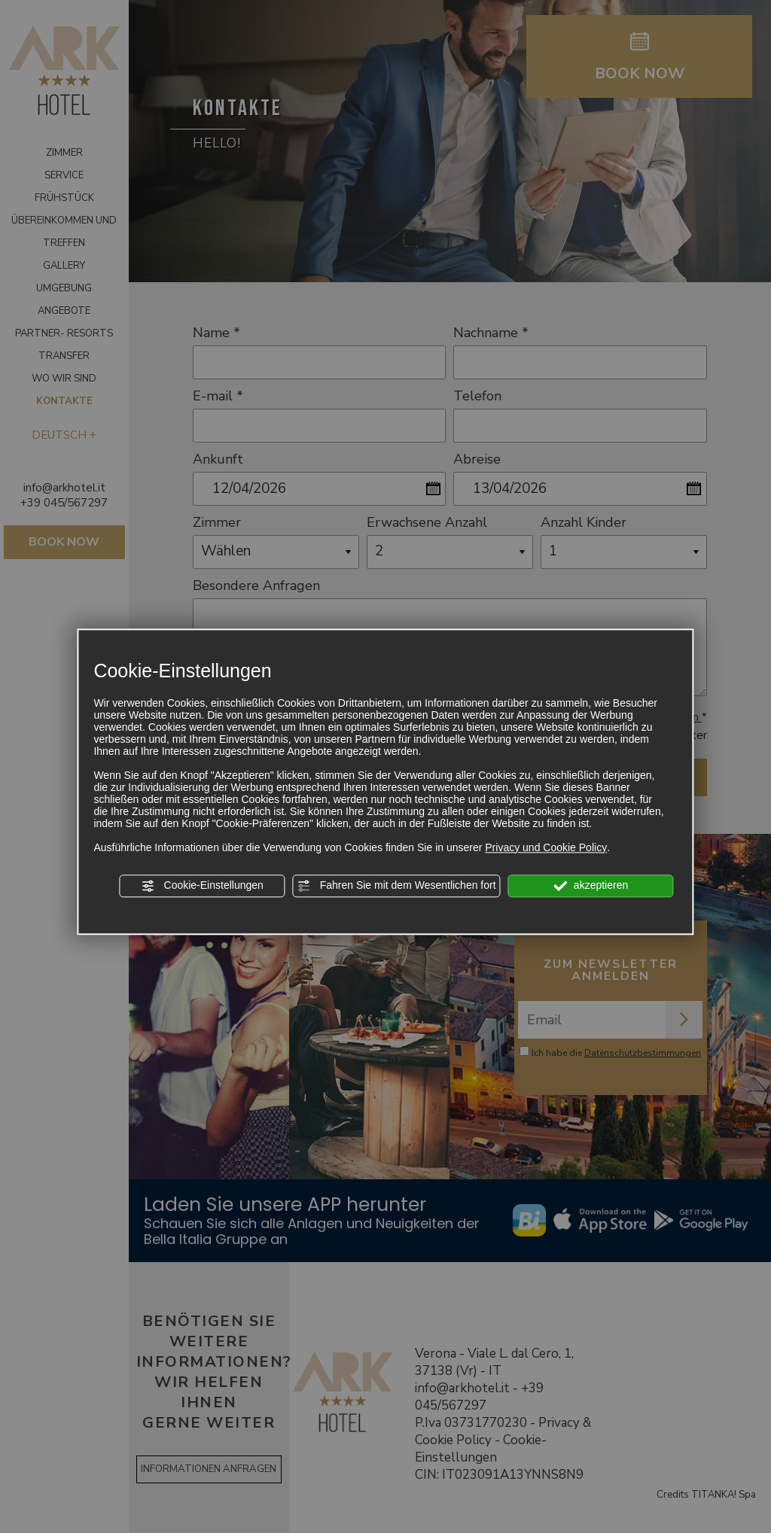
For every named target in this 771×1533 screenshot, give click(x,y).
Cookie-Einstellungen (203, 886)
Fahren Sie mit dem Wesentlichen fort (396, 886)
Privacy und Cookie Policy (546, 847)
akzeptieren (590, 886)
